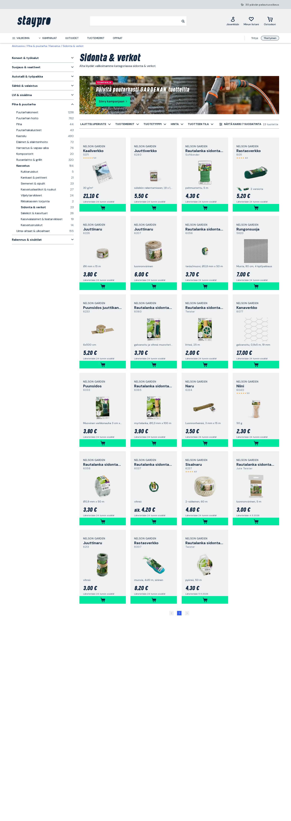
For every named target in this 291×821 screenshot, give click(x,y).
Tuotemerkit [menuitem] (95, 38)
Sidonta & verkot (73, 46)
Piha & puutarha (37, 46)
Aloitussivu (18, 46)
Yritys (254, 38)
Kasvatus (54, 46)
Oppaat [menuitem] (117, 38)
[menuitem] (21, 38)
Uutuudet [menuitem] (72, 38)
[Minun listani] (251, 21)
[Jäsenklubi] (232, 21)
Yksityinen (270, 38)
